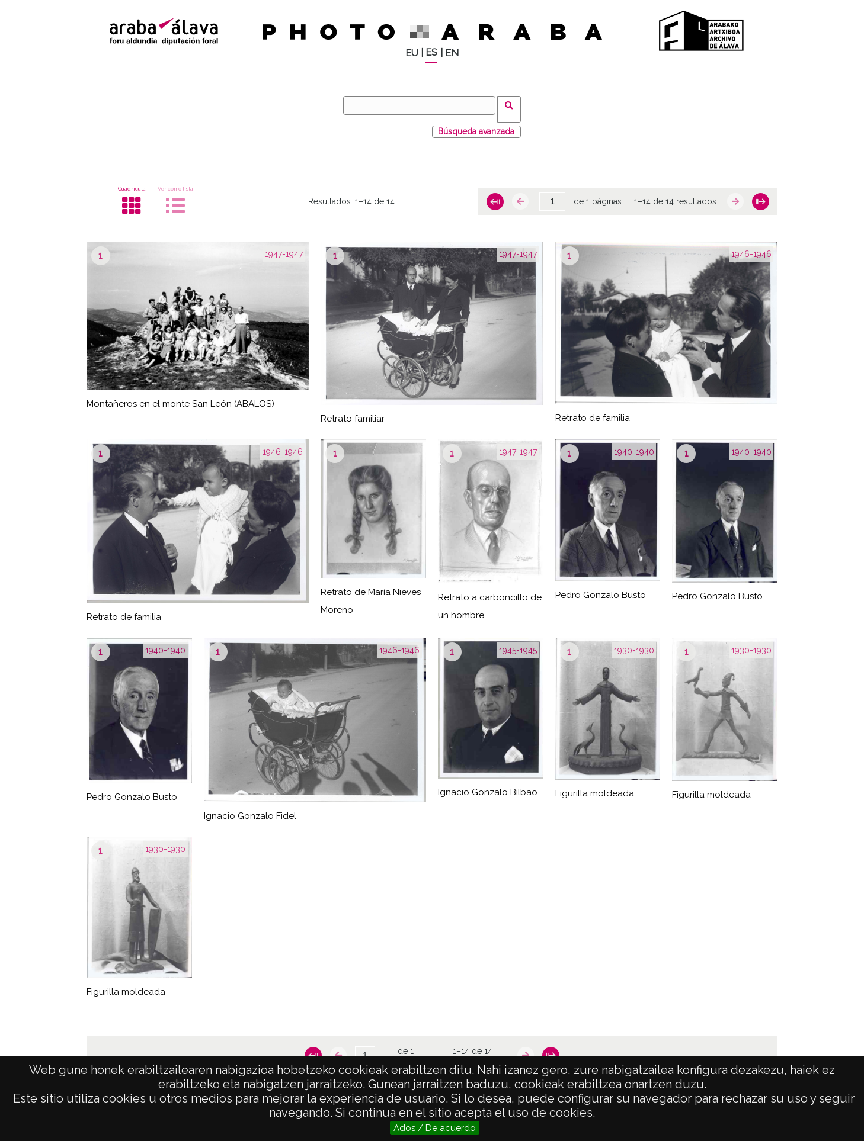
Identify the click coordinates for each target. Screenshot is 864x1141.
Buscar (513, 105)
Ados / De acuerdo (434, 1128)
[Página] (552, 194)
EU (411, 53)
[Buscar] (423, 105)
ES (431, 52)
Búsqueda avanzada (476, 123)
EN (452, 53)
